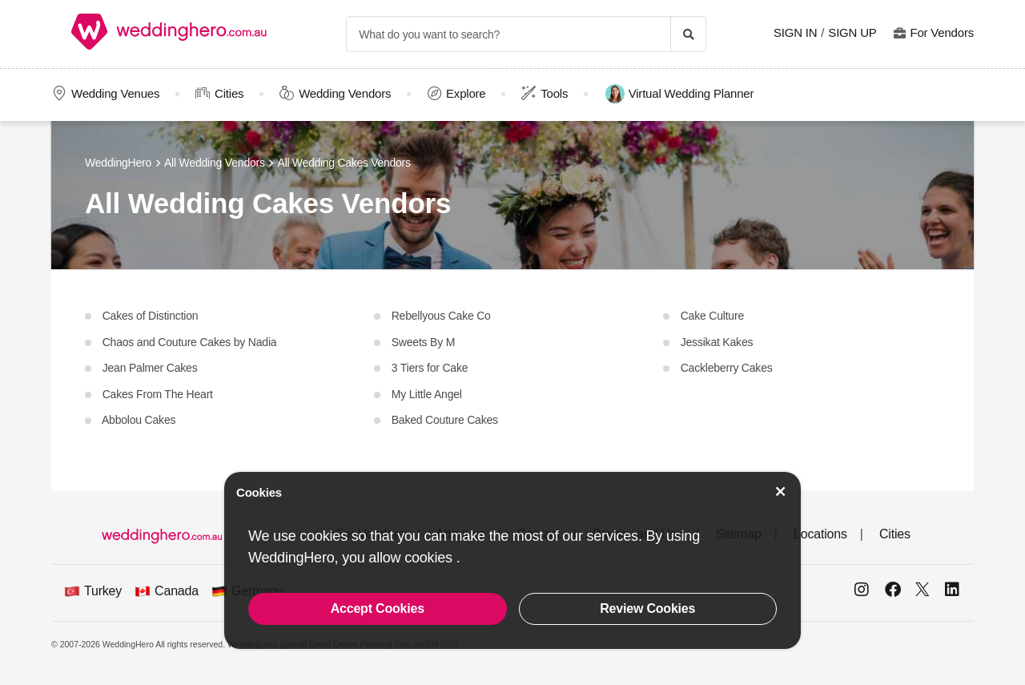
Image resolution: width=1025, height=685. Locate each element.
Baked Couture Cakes (443, 419)
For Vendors (942, 32)
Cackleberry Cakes (725, 367)
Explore (465, 93)
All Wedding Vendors (214, 162)
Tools (554, 93)
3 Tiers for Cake (428, 367)
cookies (430, 558)
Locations (820, 534)
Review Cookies (647, 608)
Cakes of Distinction (148, 315)
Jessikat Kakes (715, 342)
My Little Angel (425, 394)
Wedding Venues (115, 93)
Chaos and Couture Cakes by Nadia (187, 342)
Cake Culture (710, 315)
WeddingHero (118, 162)
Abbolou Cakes (137, 419)
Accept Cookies (377, 608)
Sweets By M (421, 342)
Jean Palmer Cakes (148, 367)
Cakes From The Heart (156, 394)
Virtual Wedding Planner (679, 93)
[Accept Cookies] (781, 491)
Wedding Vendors (345, 93)
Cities (229, 93)
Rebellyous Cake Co (439, 315)
